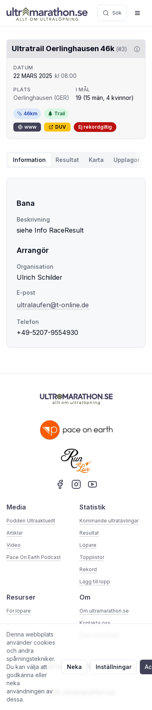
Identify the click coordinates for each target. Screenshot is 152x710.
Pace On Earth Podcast (33, 557)
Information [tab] (29, 159)
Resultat (89, 533)
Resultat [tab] (67, 159)
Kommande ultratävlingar (109, 521)
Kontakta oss (95, 623)
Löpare (87, 545)
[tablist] (76, 160)
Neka (74, 666)
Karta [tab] (96, 159)
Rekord (88, 569)
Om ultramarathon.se (104, 611)
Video (13, 545)
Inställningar (113, 666)
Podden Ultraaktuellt (30, 521)
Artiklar (14, 533)
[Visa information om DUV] (135, 49)
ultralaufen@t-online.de (53, 305)
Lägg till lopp (94, 581)
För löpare (18, 611)
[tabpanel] (76, 262)
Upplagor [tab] (126, 159)
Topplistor (91, 557)
